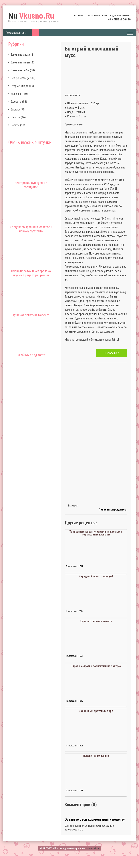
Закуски (15, 109)
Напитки (15, 117)
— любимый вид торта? (31, 355)
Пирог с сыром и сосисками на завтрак (96, 666)
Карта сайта (92, 848)
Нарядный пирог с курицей (96, 576)
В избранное (111, 353)
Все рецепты (18, 78)
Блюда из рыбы (20, 70)
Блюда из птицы (20, 62)
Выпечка (16, 94)
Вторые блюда (19, 86)
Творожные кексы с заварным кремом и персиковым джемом (95, 533)
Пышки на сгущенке (96, 756)
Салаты (15, 125)
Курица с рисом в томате (96, 621)
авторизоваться (73, 829)
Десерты (16, 101)
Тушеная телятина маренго (31, 315)
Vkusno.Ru (31, 16)
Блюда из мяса (20, 54)
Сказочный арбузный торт (96, 711)
